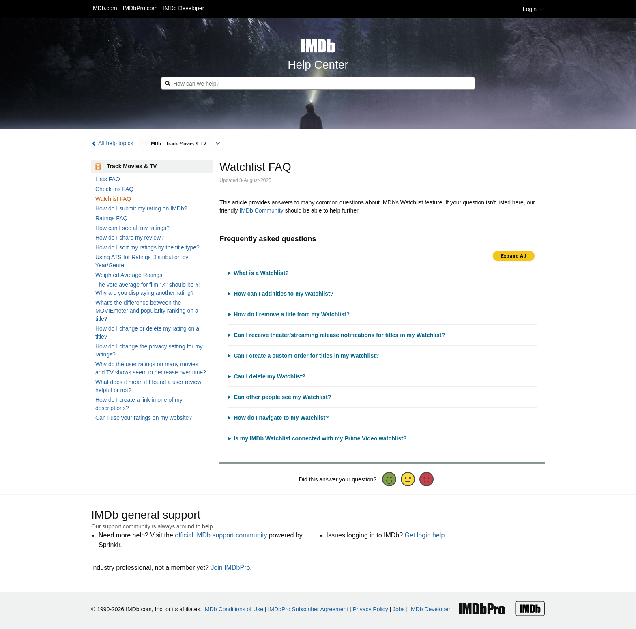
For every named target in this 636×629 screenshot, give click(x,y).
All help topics (112, 143)
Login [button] (534, 9)
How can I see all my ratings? (132, 228)
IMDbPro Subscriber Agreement (308, 609)
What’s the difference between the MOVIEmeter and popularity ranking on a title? (146, 310)
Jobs (399, 609)
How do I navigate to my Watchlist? (281, 417)
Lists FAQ (107, 179)
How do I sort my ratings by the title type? (147, 247)
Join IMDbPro (230, 567)
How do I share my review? (129, 237)
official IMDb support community (221, 535)
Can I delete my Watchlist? (269, 376)
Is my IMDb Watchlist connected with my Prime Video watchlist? (320, 438)
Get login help (425, 535)
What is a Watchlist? (261, 273)
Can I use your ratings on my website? (143, 417)
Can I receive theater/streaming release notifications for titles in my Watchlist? (339, 335)
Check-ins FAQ (114, 189)
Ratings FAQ (111, 218)
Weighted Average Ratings (128, 275)
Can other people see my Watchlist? (282, 397)
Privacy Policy (370, 609)
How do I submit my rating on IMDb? (141, 208)
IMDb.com (104, 8)
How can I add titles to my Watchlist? (283, 293)
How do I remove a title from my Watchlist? (292, 314)
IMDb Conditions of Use (233, 609)
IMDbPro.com (140, 8)
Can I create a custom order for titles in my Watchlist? (306, 355)
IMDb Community (261, 210)
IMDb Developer (183, 8)
